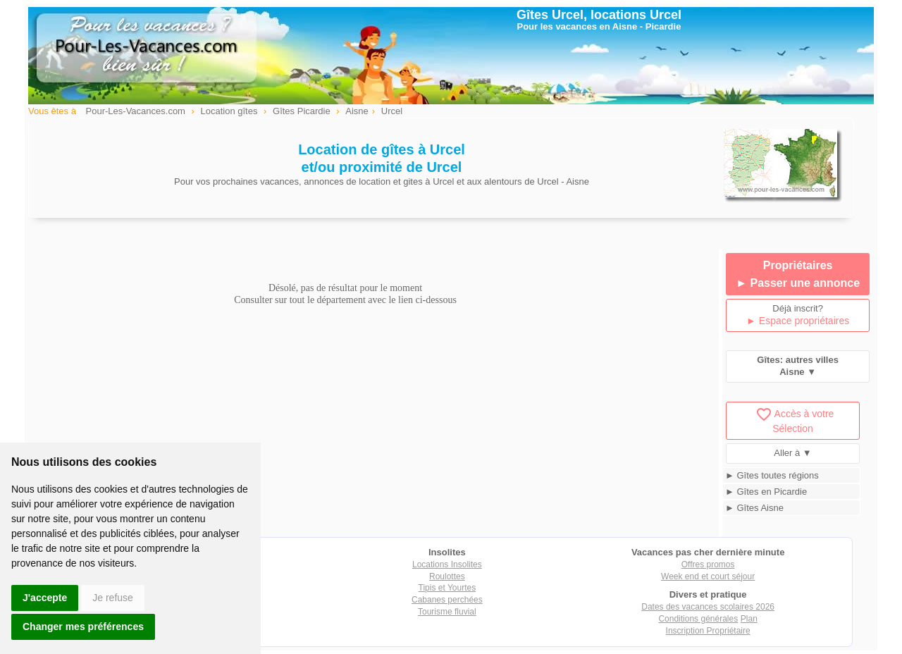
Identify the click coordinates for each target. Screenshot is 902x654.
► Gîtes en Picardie (766, 491)
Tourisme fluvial (447, 612)
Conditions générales (698, 619)
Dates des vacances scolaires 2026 (707, 607)
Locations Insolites (447, 564)
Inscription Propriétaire (708, 631)
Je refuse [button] (112, 597)
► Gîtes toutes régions (772, 475)
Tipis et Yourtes (447, 588)
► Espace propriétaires (797, 320)
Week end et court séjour (708, 576)
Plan (749, 619)
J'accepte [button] (45, 597)
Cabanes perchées (447, 600)
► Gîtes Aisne (754, 507)
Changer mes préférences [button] (83, 626)
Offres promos (708, 564)
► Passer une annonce (798, 283)
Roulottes (447, 576)
